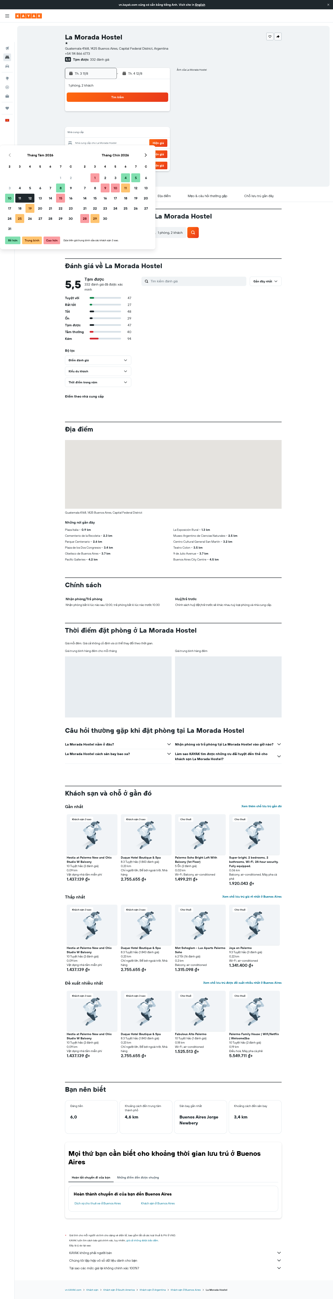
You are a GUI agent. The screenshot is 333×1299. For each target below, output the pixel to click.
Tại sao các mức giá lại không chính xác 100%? (176, 1268)
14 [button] (139, 133)
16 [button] (159, 133)
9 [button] (160, 123)
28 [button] (139, 153)
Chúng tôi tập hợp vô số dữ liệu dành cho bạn (176, 1260)
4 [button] (109, 123)
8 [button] (149, 123)
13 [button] (129, 133)
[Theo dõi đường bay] (7, 67)
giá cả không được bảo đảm (143, 1240)
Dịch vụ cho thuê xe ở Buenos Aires (98, 1203)
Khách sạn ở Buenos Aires (158, 1203)
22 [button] (149, 143)
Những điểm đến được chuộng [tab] (138, 1177)
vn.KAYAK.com (74, 1289)
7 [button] (139, 123)
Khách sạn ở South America (119, 1289)
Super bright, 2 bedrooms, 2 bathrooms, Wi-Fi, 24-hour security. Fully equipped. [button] (254, 862)
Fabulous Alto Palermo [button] (191, 1034)
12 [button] (118, 133)
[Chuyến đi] (7, 88)
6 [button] (129, 123)
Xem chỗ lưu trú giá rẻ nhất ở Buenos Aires (252, 896)
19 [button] (118, 143)
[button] (328, 4)
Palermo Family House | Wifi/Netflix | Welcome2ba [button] (254, 1036)
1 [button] (149, 113)
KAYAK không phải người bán (176, 1252)
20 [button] (129, 143)
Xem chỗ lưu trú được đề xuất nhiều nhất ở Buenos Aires (243, 983)
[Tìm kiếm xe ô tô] (7, 46)
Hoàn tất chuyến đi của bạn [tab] (91, 1177)
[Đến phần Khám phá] (7, 59)
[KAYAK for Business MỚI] (7, 76)
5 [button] (119, 123)
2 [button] (160, 113)
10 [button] (98, 133)
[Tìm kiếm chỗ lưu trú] (7, 38)
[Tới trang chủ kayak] (28, 15)
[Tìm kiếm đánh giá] (198, 281)
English (200, 5)
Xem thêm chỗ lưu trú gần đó (262, 806)
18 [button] (108, 143)
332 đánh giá (100, 59)
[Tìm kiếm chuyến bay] (7, 29)
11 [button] (108, 133)
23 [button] (159, 143)
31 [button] (98, 164)
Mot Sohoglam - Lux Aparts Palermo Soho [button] (201, 950)
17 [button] (98, 143)
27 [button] (129, 153)
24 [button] (98, 153)
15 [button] (149, 133)
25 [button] (108, 153)
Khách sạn (93, 1289)
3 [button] (98, 123)
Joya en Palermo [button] (241, 948)
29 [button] (149, 153)
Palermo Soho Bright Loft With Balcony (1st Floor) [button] (197, 860)
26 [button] (119, 153)
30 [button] (159, 153)
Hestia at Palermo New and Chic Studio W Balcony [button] (89, 860)
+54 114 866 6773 (78, 53)
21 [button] (139, 143)
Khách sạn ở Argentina (153, 1289)
